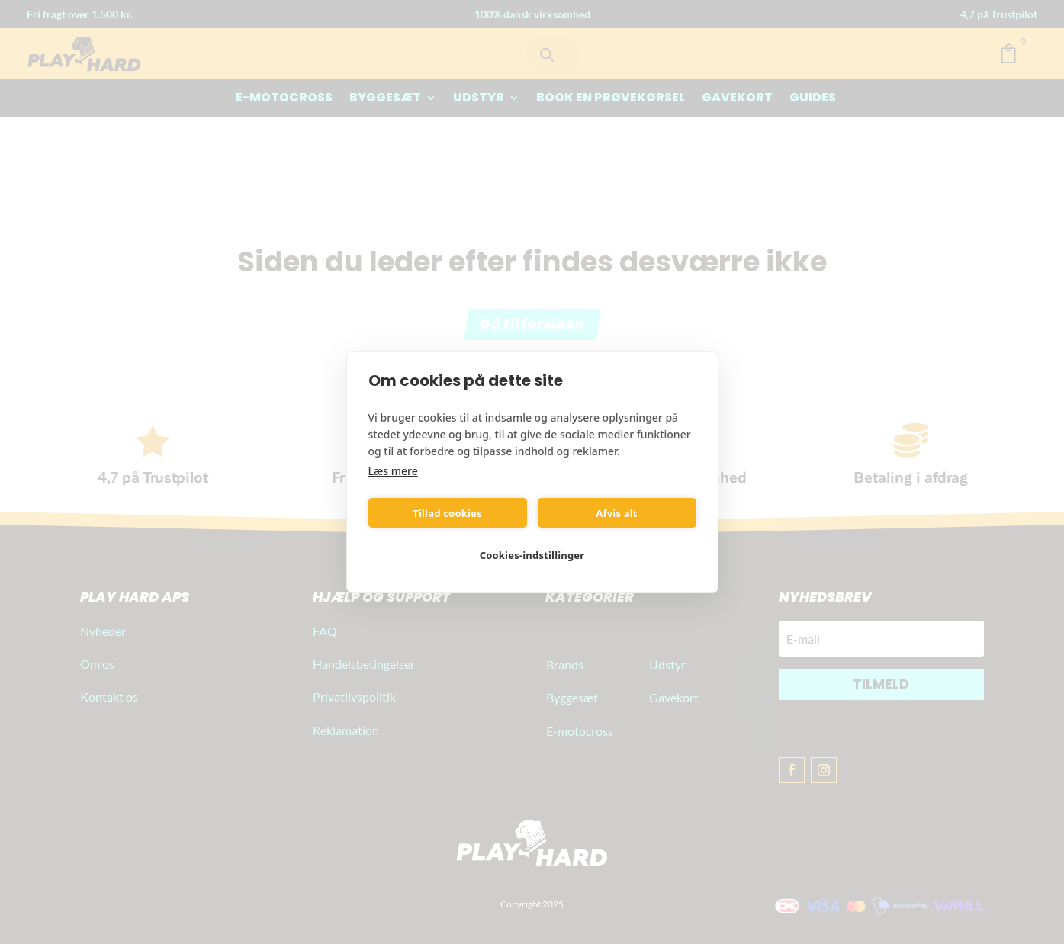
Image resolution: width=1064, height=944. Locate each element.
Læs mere (393, 471)
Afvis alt (616, 513)
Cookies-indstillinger (532, 555)
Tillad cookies (447, 513)
